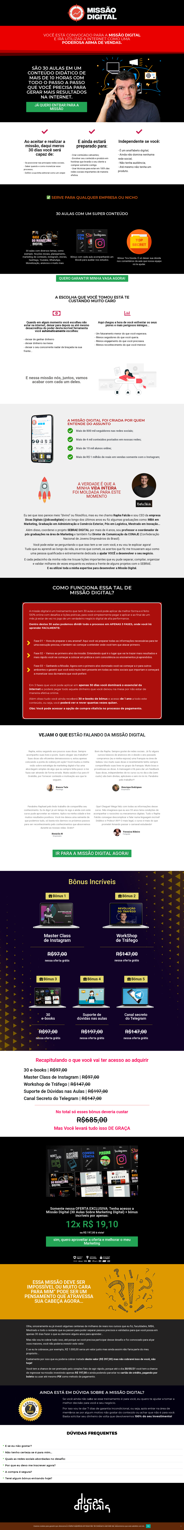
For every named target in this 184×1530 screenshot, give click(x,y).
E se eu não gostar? (18, 1445)
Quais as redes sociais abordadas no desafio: (35, 1458)
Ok (148, 1526)
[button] (92, 1446)
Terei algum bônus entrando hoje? (28, 1478)
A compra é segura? (18, 1471)
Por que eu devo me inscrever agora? (30, 1465)
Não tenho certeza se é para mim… (28, 1452)
